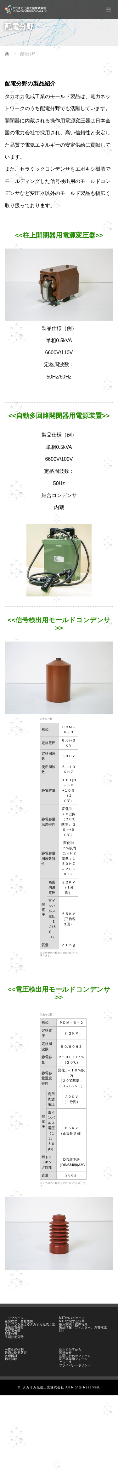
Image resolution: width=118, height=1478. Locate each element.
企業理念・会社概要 (19, 1321)
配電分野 (11, 1333)
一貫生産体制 (14, 1349)
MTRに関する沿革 (72, 1321)
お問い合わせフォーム (75, 1356)
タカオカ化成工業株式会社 (43, 1387)
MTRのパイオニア (72, 1318)
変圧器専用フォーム (73, 1359)
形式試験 (11, 1359)
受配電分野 (12, 1330)
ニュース (65, 1362)
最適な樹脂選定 (16, 1352)
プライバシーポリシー (75, 1365)
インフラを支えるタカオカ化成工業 (30, 1324)
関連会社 (65, 1352)
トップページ (14, 1318)
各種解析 (11, 1356)
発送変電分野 (14, 1327)
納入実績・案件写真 (73, 1324)
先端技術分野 (14, 1337)
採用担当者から (70, 1349)
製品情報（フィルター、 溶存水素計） (83, 1329)
